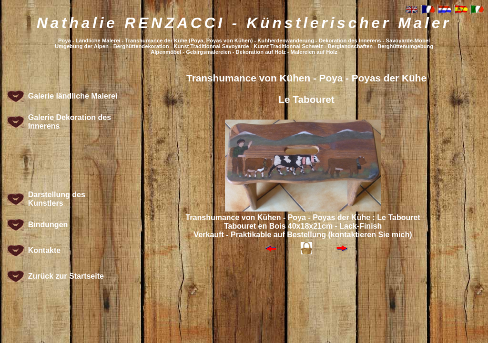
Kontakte (44, 250)
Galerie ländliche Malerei (73, 96)
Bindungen (48, 225)
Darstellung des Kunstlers (56, 199)
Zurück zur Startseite (66, 276)
